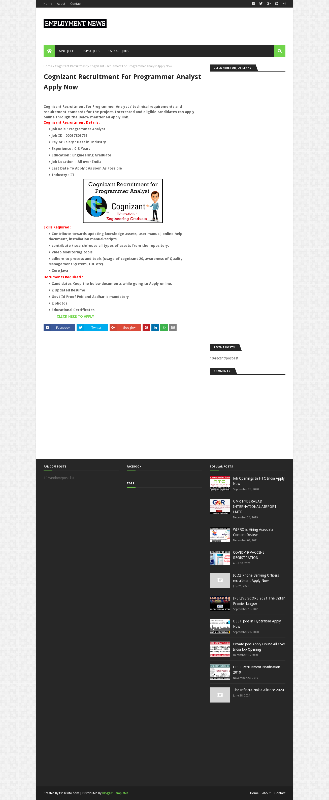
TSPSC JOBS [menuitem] (91, 51)
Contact (75, 4)
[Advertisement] (247, 207)
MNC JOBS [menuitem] (67, 51)
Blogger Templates (115, 793)
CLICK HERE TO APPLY (75, 316)
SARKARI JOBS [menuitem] (118, 51)
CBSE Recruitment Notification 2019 (256, 669)
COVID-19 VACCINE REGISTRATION (249, 555)
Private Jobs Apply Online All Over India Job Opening (259, 646)
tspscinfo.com (69, 793)
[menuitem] (49, 51)
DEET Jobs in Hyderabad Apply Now (257, 623)
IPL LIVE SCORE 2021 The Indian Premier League (259, 601)
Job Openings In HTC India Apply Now (259, 481)
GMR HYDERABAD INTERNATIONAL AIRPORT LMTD (255, 506)
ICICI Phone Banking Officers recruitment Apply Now (256, 578)
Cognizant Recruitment (71, 66)
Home (48, 4)
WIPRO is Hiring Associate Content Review (253, 532)
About (61, 4)
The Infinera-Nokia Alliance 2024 (258, 690)
